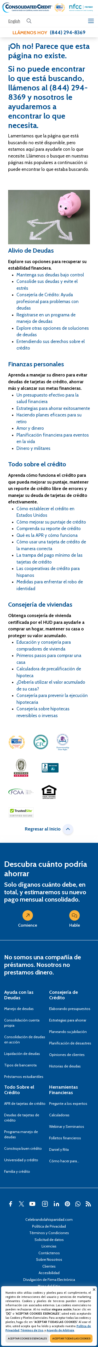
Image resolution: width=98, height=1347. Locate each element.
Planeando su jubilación (68, 1031)
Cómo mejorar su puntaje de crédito (51, 522)
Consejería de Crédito (63, 995)
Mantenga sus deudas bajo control (50, 274)
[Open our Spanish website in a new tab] (14, 21)
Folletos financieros (65, 1138)
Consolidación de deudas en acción (24, 1039)
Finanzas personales (36, 364)
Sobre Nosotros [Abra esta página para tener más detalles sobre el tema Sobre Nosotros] (49, 1259)
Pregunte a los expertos (68, 1103)
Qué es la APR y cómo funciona (47, 535)
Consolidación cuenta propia (21, 1023)
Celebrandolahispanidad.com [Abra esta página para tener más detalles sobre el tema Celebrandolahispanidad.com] (49, 1219)
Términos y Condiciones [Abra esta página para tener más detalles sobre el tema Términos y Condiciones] (49, 1232)
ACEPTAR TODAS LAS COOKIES (71, 1338)
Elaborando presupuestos (69, 1008)
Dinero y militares (33, 448)
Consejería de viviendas (40, 604)
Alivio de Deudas (31, 250)
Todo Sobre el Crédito (19, 1090)
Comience (27, 920)
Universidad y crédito (21, 1160)
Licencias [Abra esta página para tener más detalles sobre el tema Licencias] (49, 1246)
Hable (74, 920)
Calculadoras (59, 1115)
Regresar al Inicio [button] (49, 829)
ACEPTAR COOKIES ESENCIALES (27, 1338)
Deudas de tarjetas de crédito (21, 1118)
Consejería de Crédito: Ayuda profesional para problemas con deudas (47, 301)
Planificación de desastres (70, 1043)
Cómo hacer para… (64, 1161)
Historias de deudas (65, 1066)
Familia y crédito (17, 1171)
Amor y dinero (30, 428)
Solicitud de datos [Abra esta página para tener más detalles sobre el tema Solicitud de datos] (49, 1239)
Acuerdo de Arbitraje (60, 1330)
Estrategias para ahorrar (67, 1020)
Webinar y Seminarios (66, 1126)
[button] (59, 7)
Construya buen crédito (23, 1148)
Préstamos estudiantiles (23, 1076)
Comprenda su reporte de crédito (48, 528)
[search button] (29, 21)
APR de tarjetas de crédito (24, 1103)
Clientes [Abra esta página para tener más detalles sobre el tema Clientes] (49, 1266)
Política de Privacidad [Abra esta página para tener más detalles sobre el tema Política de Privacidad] (49, 1226)
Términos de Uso (31, 1330)
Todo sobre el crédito (37, 464)
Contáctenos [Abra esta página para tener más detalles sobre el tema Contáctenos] (49, 1253)
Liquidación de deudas (22, 1053)
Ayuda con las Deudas (18, 995)
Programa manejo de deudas (21, 1134)
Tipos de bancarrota (20, 1065)
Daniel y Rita (59, 1149)
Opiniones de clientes (67, 1054)
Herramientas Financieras (63, 1090)
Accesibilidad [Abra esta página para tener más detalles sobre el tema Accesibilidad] (49, 1272)
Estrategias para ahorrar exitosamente (53, 408)
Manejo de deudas (19, 1008)
